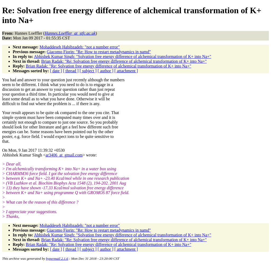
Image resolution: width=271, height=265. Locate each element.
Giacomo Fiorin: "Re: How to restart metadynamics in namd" (99, 52)
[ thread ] (71, 71)
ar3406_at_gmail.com (64, 155)
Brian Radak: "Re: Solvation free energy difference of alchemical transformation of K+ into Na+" (124, 61)
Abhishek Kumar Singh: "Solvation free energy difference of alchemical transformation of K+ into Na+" (122, 56)
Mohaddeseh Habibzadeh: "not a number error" (79, 47)
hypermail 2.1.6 (57, 258)
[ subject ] (88, 71)
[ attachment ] (126, 71)
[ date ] (56, 71)
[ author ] (106, 71)
